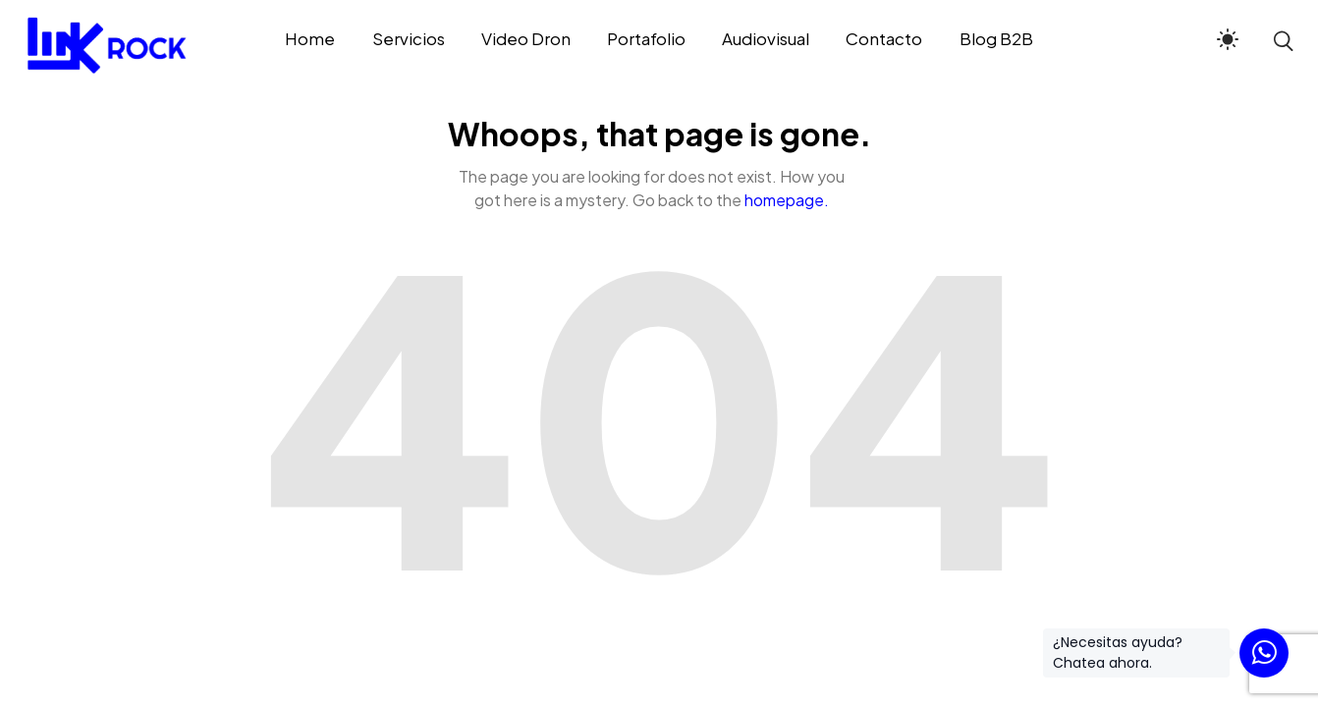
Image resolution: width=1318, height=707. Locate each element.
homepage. (786, 200)
